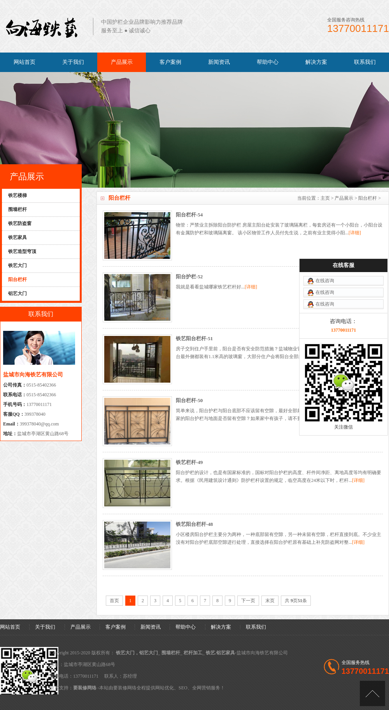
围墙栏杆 (170, 653)
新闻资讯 (219, 62)
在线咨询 (324, 288)
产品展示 (122, 62)
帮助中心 (268, 62)
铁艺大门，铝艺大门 (137, 653)
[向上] (372, 693)
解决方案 (316, 62)
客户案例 (170, 62)
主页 (325, 198)
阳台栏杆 (367, 198)
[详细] (355, 232)
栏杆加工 (193, 653)
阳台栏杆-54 (189, 215)
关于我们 (73, 62)
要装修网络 (84, 688)
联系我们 (365, 62)
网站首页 (24, 62)
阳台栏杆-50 (189, 400)
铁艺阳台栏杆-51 (194, 338)
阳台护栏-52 (189, 276)
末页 (270, 600)
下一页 (248, 600)
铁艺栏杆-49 (189, 462)
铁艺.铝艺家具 (220, 653)
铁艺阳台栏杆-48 (194, 524)
